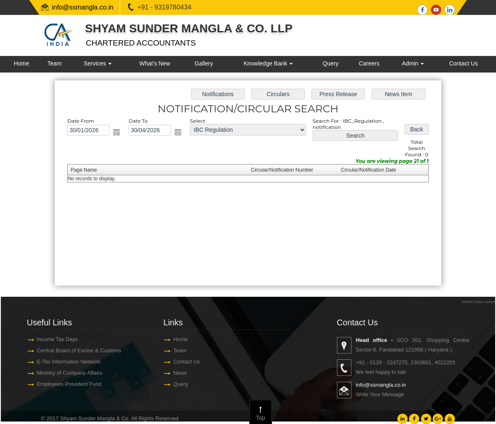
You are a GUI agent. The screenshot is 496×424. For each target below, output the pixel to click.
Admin (413, 63)
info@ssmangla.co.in (83, 7)
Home (21, 63)
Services (98, 63)
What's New (154, 63)
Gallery (204, 63)
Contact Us (463, 63)
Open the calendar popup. (116, 132)
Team (54, 63)
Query (330, 63)
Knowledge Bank (268, 63)
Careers (369, 63)
